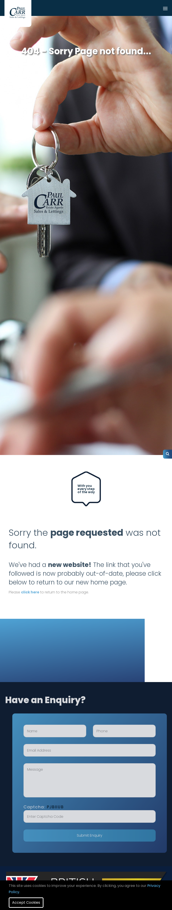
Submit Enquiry (95, 835)
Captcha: (49, 807)
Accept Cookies (26, 902)
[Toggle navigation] (165, 9)
